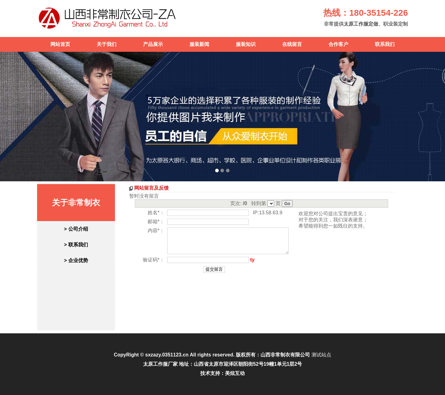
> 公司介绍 (76, 229)
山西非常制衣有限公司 (285, 354)
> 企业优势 (76, 260)
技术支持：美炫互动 (222, 373)
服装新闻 (199, 44)
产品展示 (153, 44)
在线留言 (292, 44)
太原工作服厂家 (160, 364)
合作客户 (338, 44)
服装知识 (246, 44)
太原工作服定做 (361, 24)
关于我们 (107, 44)
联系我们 (385, 44)
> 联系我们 (76, 244)
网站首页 (60, 44)
